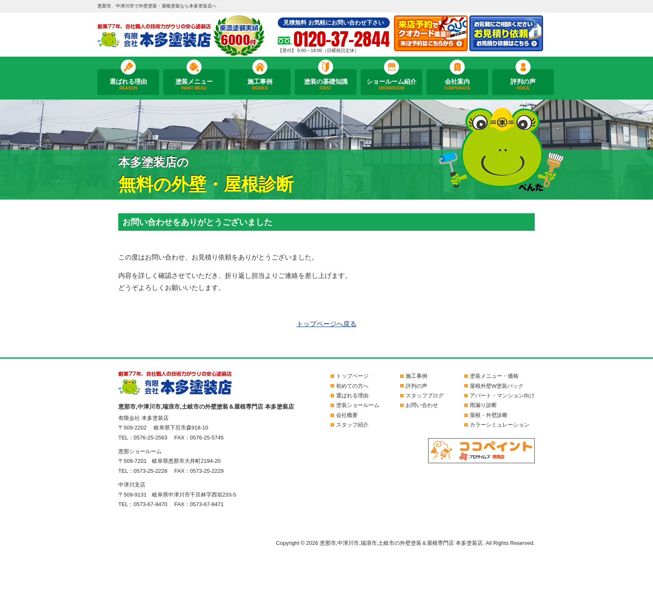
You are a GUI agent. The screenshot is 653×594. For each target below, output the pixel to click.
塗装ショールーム (357, 405)
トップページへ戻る (326, 323)
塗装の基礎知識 (325, 84)
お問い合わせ (422, 405)
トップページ (352, 376)
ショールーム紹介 (391, 84)
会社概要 (347, 415)
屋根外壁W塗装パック (496, 386)
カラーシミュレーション (499, 425)
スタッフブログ (425, 395)
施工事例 (260, 84)
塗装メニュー (194, 84)
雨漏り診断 (483, 405)
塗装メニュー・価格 (494, 376)
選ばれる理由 (128, 84)
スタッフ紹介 (352, 425)
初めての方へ (352, 386)
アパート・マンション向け (502, 395)
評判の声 (523, 84)
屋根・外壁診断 (489, 415)
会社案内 (457, 84)
